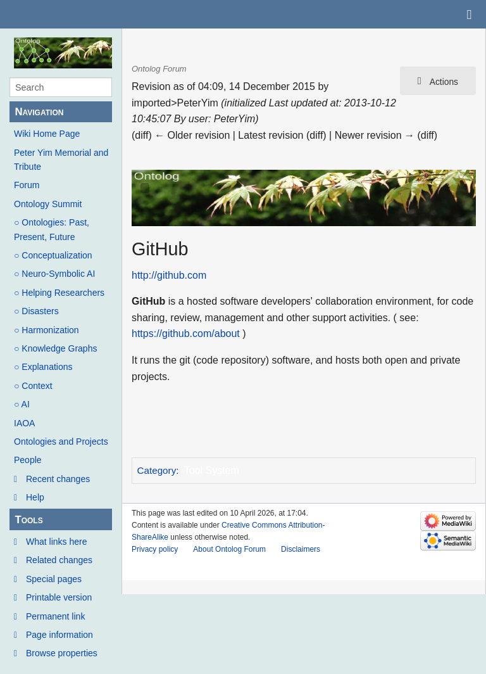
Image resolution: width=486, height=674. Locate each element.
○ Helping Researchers (59, 293)
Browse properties (61, 653)
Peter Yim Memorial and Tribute (61, 160)
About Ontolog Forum (229, 549)
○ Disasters (36, 311)
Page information (59, 635)
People (28, 460)
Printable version (59, 597)
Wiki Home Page (47, 134)
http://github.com (169, 275)
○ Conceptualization (53, 255)
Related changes (59, 560)
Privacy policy (155, 549)
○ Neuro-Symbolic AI (54, 274)
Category (157, 470)
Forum (26, 185)
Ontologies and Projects (61, 441)
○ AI (22, 404)
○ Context (33, 386)
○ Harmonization (46, 330)
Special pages (54, 579)
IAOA (24, 423)
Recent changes (58, 479)
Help (35, 497)
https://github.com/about (186, 333)
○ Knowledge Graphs (55, 348)
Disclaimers (300, 549)
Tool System (211, 470)
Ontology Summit (48, 204)
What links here (56, 542)
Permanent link (55, 616)
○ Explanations (43, 367)
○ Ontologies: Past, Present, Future (51, 229)
